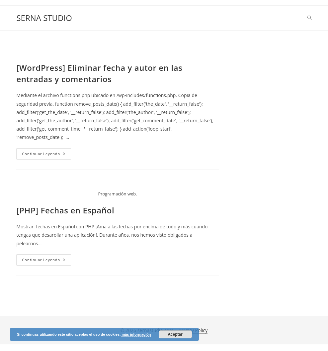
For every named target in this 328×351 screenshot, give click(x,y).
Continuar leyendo (46, 155)
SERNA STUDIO (44, 17)
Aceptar (175, 334)
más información (136, 334)
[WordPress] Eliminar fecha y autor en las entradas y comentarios (99, 73)
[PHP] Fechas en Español (65, 210)
